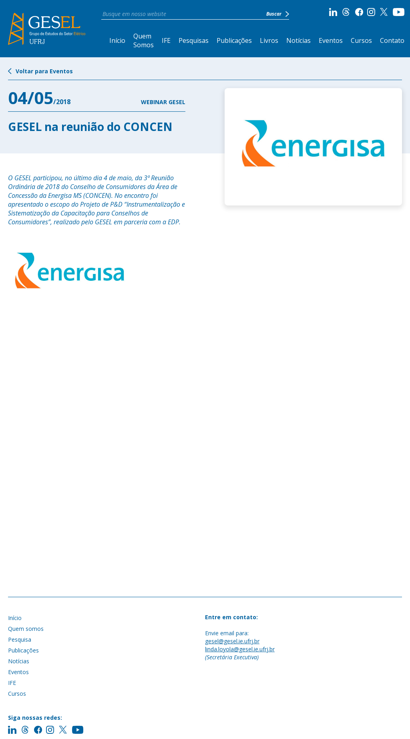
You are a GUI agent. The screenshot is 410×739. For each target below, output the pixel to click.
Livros (269, 40)
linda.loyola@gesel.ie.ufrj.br (240, 649)
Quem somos (26, 628)
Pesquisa (19, 639)
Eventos (331, 40)
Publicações (234, 40)
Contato (392, 40)
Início (117, 40)
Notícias (298, 40)
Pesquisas (194, 40)
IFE (166, 40)
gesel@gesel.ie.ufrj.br (232, 641)
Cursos (361, 40)
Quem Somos (143, 40)
